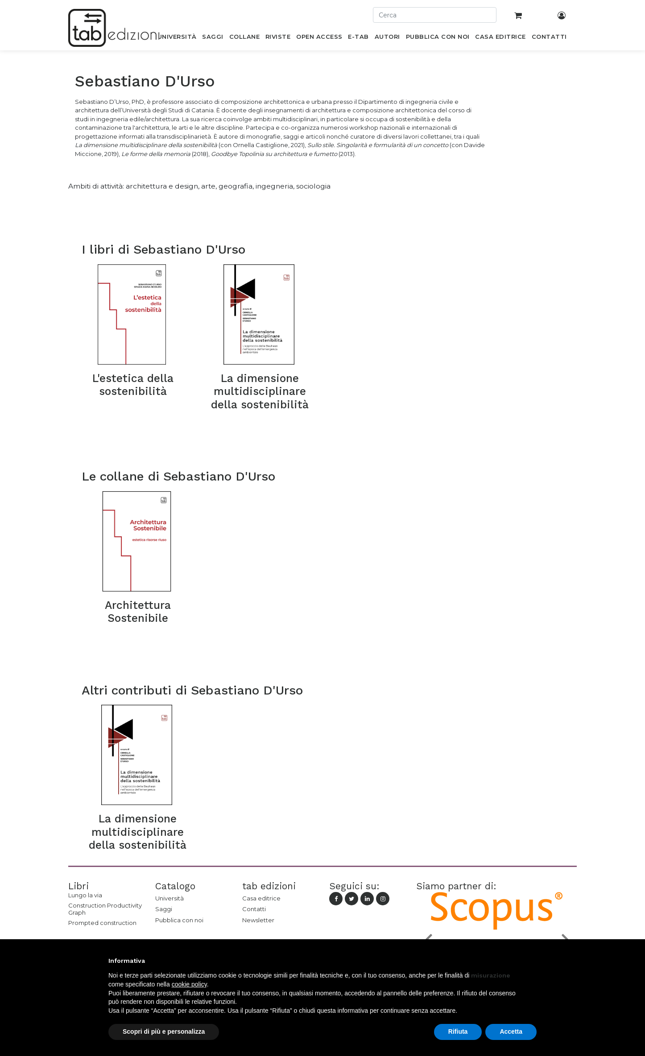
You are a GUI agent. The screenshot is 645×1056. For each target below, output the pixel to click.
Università (169, 898)
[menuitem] (176, 38)
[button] (532, 960)
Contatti (254, 908)
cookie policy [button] (189, 984)
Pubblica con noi (179, 920)
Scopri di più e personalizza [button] (164, 1031)
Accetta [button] (511, 1031)
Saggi (163, 908)
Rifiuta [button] (458, 1031)
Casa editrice (261, 898)
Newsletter (258, 920)
